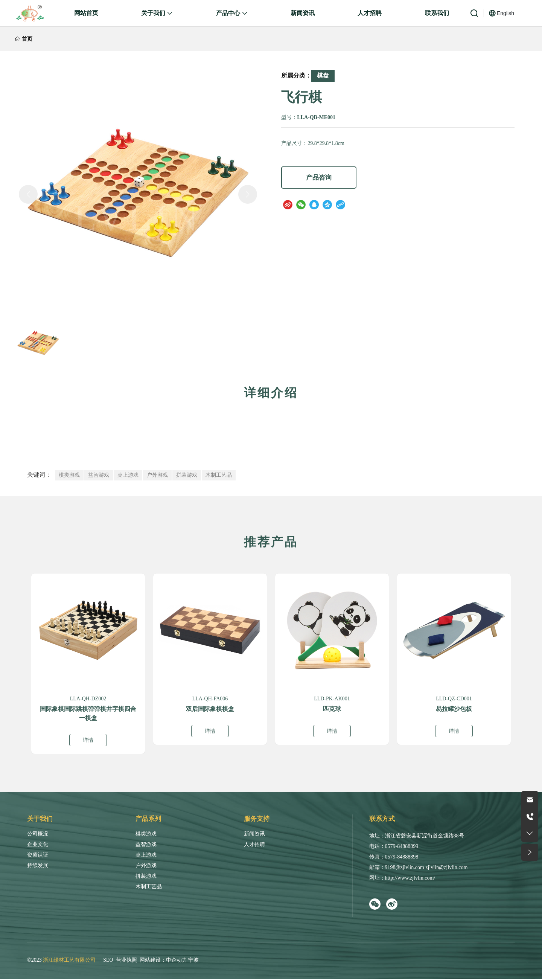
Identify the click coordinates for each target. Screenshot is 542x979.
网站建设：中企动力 (163, 960)
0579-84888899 (402, 846)
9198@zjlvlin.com (404, 867)
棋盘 (323, 75)
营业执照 (126, 960)
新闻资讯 (254, 834)
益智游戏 (146, 844)
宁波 (193, 960)
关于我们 (40, 818)
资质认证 (37, 855)
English (505, 13)
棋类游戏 (146, 834)
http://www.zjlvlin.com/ (410, 878)
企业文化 (37, 844)
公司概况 (37, 834)
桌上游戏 (146, 855)
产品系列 (148, 818)
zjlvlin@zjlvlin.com (446, 867)
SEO (108, 960)
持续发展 (37, 865)
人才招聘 (254, 844)
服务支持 (256, 818)
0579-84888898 (402, 857)
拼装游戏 (146, 876)
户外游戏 (146, 865)
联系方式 (382, 818)
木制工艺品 (149, 886)
